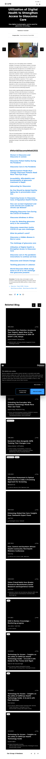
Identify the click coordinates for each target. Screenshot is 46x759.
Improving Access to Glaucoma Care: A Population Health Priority (23, 199)
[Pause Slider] (35, 754)
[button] (38, 1)
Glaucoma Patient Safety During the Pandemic (23, 162)
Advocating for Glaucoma (20, 186)
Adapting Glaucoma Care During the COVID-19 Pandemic (23, 212)
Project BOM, (20, 286)
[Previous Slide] (4, 49)
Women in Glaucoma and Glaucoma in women (20, 156)
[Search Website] (37, 4)
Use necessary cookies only (22, 391)
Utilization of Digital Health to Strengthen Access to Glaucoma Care (23, 249)
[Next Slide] (42, 49)
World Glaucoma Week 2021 (30, 288)
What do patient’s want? (20, 233)
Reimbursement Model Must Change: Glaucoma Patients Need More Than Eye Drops (23, 172)
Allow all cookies (37, 391)
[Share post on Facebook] (16, 295)
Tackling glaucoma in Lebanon (22, 265)
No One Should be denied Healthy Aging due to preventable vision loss (23, 192)
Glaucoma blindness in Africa (21, 217)
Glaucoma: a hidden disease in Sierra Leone (22, 238)
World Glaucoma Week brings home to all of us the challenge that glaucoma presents (22, 270)
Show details (37, 384)
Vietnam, (26, 286)
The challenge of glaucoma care (23, 243)
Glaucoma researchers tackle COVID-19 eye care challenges (22, 228)
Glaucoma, (13, 286)
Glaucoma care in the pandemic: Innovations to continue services (23, 256)
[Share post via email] (23, 295)
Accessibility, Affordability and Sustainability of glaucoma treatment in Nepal (22, 180)
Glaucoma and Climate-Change (22, 261)
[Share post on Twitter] (18, 295)
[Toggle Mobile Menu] (39, 4)
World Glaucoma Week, (16, 288)
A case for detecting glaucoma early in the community (22, 222)
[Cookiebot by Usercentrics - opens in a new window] (38, 366)
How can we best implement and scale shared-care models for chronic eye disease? (23, 206)
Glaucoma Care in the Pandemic (23, 167)
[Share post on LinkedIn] (21, 295)
